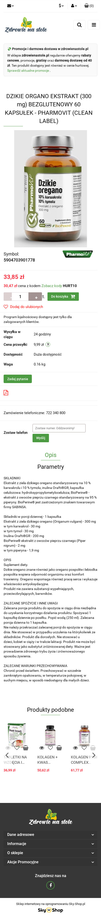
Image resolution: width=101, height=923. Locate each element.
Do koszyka (63, 296)
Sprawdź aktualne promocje (28, 70)
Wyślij (40, 438)
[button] (89, 6)
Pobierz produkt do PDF (26, 392)
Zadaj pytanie (17, 379)
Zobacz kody (51, 286)
